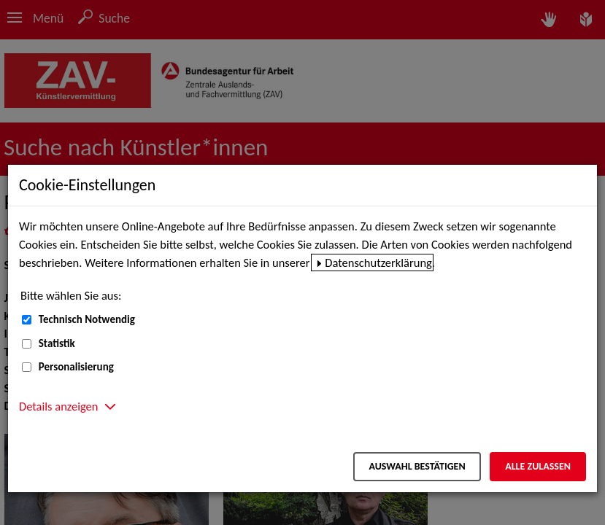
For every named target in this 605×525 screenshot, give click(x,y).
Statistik (57, 343)
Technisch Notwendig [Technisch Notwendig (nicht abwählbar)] (87, 319)
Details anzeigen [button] (58, 406)
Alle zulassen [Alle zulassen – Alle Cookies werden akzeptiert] (538, 466)
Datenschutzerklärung (378, 262)
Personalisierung (76, 366)
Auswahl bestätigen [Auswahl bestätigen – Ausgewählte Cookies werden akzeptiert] (417, 466)
